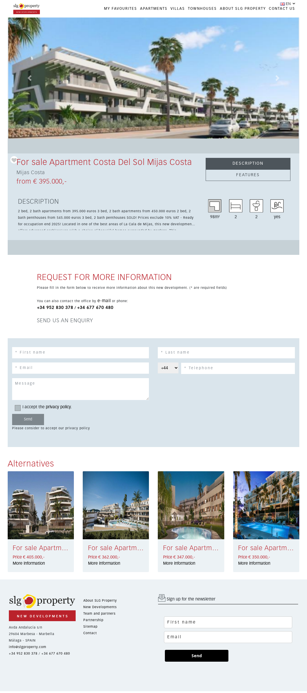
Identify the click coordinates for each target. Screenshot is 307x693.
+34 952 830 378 (55, 308)
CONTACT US (282, 9)
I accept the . (45, 407)
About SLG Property (100, 600)
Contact (90, 633)
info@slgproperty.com (27, 647)
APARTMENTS (154, 9)
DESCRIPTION (248, 163)
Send (196, 655)
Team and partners (99, 613)
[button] (29, 78)
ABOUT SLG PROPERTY (243, 9)
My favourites (120, 9)
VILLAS (177, 9)
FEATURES (248, 175)
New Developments (100, 607)
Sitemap (90, 626)
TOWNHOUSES (202, 9)
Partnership (93, 620)
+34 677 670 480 (95, 308)
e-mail (104, 301)
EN (285, 4)
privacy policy (58, 407)
